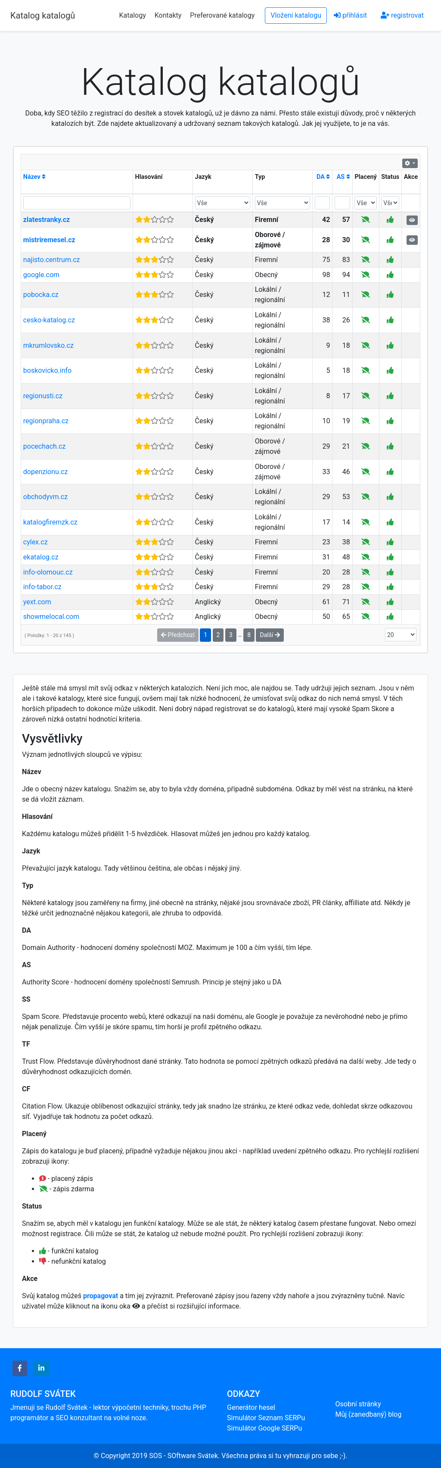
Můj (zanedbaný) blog (368, 1414)
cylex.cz (35, 542)
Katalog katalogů (42, 15)
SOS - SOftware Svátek (183, 1456)
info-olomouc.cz (48, 572)
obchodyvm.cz (45, 497)
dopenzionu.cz (45, 472)
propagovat (100, 1296)
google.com (41, 275)
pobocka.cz (41, 294)
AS (343, 177)
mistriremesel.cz (49, 240)
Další (270, 634)
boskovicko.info (47, 370)
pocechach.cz (44, 446)
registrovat (402, 15)
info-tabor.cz (42, 587)
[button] (20, 1368)
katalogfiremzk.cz (50, 522)
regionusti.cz (42, 396)
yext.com (37, 602)
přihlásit (350, 15)
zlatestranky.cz (46, 220)
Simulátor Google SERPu (264, 1428)
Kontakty (169, 15)
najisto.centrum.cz (51, 260)
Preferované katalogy (222, 15)
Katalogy (132, 15)
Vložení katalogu (295, 15)
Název (34, 177)
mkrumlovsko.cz (48, 345)
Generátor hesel (251, 1407)
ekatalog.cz (41, 557)
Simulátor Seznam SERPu (266, 1418)
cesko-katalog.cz (49, 320)
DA (323, 177)
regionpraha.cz (45, 421)
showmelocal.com (51, 616)
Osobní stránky (358, 1404)
